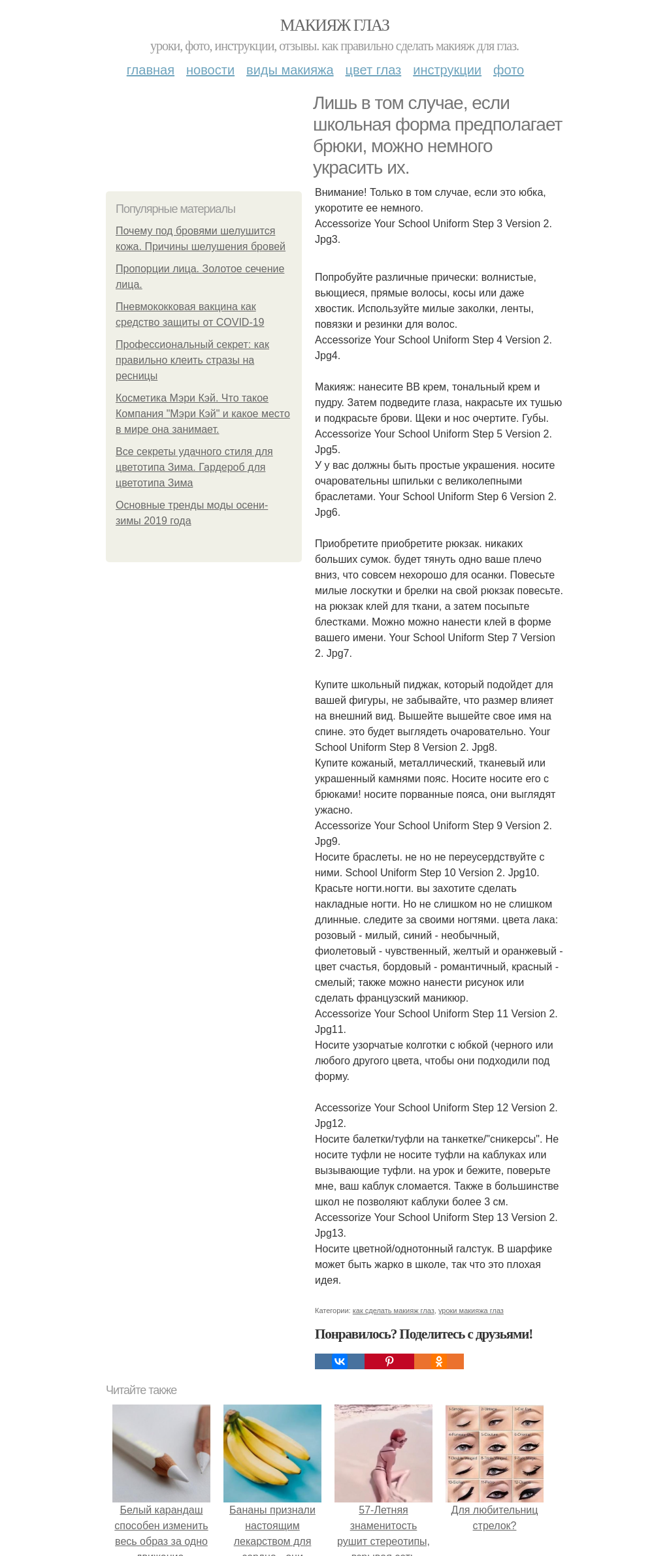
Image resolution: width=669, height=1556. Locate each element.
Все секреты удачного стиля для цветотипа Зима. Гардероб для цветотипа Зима (194, 467)
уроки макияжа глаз (471, 1310)
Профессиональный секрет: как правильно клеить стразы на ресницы (192, 360)
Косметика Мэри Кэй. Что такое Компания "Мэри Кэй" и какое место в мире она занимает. (203, 413)
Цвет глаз (374, 70)
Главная (150, 70)
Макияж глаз (334, 25)
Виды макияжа (290, 70)
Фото (508, 70)
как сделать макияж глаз (393, 1310)
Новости (210, 70)
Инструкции (447, 70)
